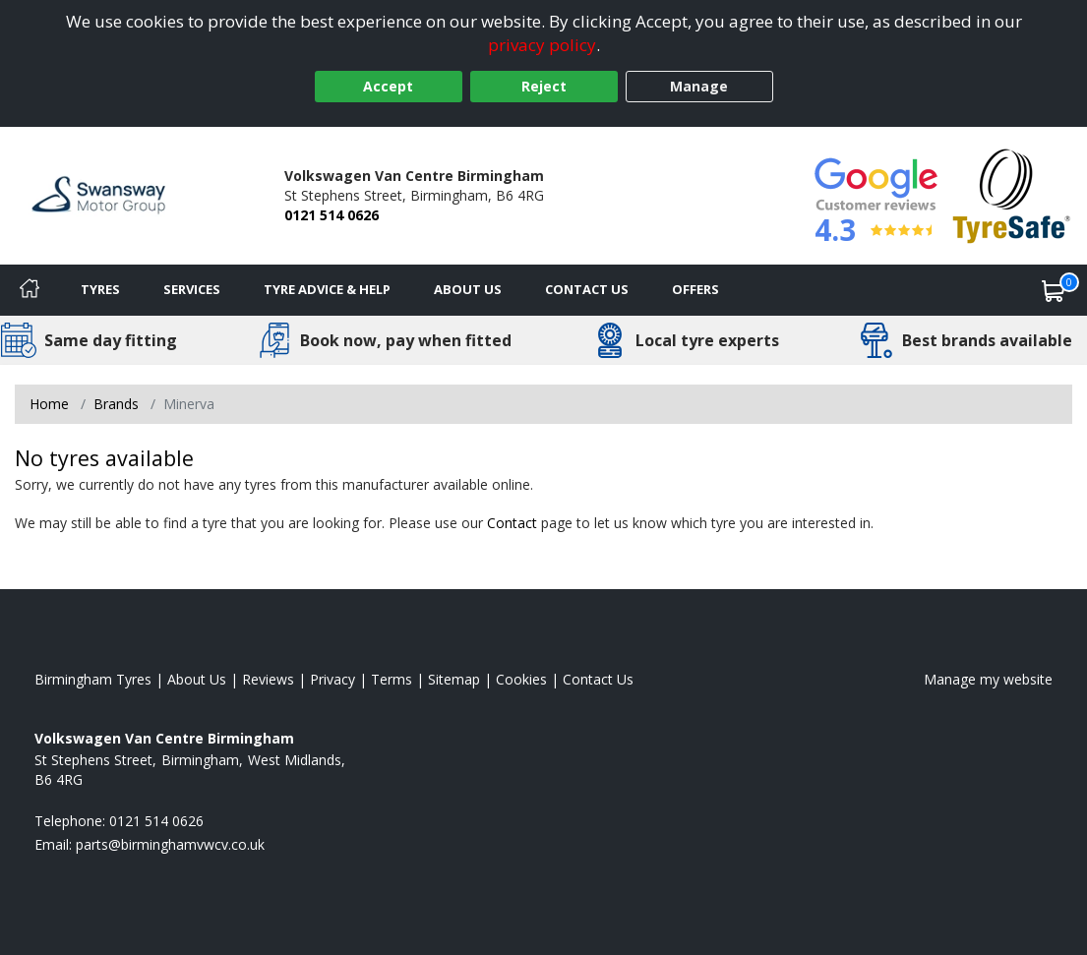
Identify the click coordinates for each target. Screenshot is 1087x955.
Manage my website (988, 679)
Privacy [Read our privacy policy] (332, 679)
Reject (544, 86)
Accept (388, 86)
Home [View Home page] (49, 403)
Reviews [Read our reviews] (268, 679)
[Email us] (170, 844)
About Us (468, 289)
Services (191, 289)
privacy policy (542, 44)
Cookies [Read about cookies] (521, 679)
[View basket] (1053, 290)
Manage (699, 86)
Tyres (100, 289)
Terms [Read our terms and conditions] (391, 679)
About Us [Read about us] (196, 679)
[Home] (29, 290)
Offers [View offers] (695, 289)
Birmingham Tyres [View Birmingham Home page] (92, 679)
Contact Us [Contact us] (587, 289)
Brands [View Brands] (116, 403)
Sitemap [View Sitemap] (454, 679)
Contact (512, 522)
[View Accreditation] (1011, 194)
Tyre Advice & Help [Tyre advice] (327, 289)
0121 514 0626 (331, 215)
